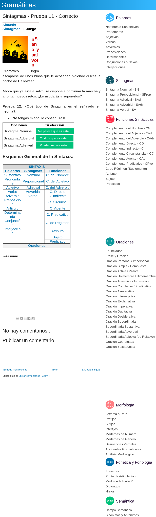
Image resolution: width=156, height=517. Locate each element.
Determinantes (116, 57)
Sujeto (110, 178)
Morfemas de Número (121, 434)
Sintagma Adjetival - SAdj (123, 99)
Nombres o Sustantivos (122, 27)
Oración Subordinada (121, 321)
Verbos (110, 42)
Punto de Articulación (121, 476)
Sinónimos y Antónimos (122, 515)
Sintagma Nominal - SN (122, 89)
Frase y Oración (117, 256)
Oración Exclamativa (120, 301)
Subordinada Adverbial (122, 331)
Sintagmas (11, 29)
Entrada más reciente (15, 369)
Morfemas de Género (121, 439)
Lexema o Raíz (116, 414)
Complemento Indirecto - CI (125, 148)
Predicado (113, 183)
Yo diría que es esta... (54, 138)
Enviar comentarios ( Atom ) (34, 375)
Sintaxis (9, 25)
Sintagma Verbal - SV (121, 109)
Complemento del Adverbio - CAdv (130, 138)
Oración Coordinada (120, 341)
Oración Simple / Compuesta (126, 266)
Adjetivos (112, 37)
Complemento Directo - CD (125, 143)
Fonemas (112, 471)
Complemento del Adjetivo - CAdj (129, 133)
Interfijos (112, 429)
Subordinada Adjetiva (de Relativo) (130, 336)
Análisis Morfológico (120, 454)
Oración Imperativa (119, 306)
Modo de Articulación (120, 481)
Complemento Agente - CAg (125, 158)
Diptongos (113, 486)
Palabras (123, 18)
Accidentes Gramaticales (123, 449)
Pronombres (114, 32)
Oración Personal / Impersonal (127, 261)
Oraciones (125, 242)
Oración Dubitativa (119, 311)
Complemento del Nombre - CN (128, 128)
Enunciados (114, 251)
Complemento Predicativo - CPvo (129, 163)
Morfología (125, 405)
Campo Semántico (119, 510)
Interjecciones (115, 67)
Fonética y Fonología (134, 462)
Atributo (111, 173)
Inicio (54, 369)
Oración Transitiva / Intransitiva (127, 281)
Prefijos (111, 419)
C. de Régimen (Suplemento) (126, 168)
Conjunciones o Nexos (122, 62)
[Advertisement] (70, 45)
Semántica (125, 501)
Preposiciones (116, 52)
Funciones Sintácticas (135, 119)
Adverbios (113, 47)
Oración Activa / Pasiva (122, 271)
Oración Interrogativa (120, 296)
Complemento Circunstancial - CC (130, 153)
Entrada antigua (91, 369)
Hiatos (110, 491)
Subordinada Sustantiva (123, 326)
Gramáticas (18, 5)
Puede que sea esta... (54, 145)
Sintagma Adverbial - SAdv (125, 104)
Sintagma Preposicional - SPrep (128, 94)
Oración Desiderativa (120, 316)
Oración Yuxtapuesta (120, 346)
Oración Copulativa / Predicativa (128, 286)
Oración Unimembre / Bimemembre (131, 276)
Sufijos (110, 424)
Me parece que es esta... (54, 131)
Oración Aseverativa (120, 291)
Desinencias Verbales (121, 444)
